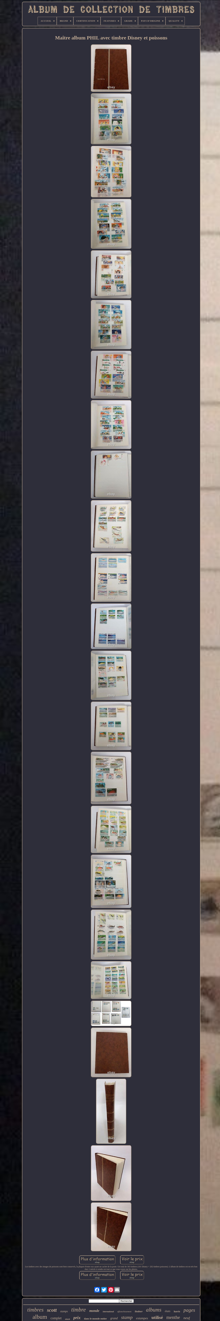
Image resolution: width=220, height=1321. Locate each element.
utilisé (157, 1317)
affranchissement (124, 1311)
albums (154, 1310)
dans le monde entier (95, 1318)
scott (52, 1310)
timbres (35, 1310)
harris (177, 1311)
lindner (138, 1311)
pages (189, 1310)
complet (56, 1318)
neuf (186, 1318)
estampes (142, 1318)
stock (67, 1319)
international (108, 1311)
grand (114, 1318)
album (39, 1317)
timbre (78, 1310)
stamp (127, 1317)
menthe (173, 1317)
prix (77, 1317)
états (167, 1311)
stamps (64, 1311)
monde (94, 1311)
